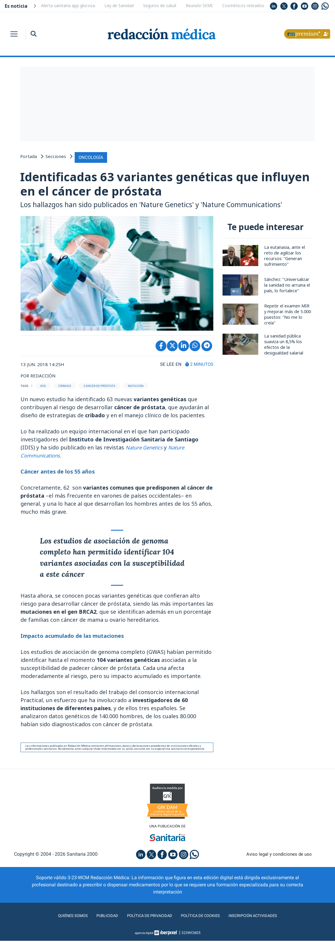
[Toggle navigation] (14, 34)
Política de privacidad (145, 917)
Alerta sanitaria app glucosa (68, 5)
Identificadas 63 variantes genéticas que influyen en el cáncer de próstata (147, 183)
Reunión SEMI (199, 5)
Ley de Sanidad (119, 5)
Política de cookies (203, 917)
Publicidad (99, 917)
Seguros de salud (159, 5)
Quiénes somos (61, 917)
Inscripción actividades (262, 917)
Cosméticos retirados (243, 5)
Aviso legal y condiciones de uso (279, 855)
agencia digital (144, 934)
